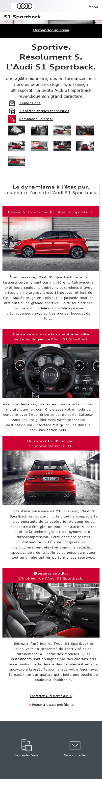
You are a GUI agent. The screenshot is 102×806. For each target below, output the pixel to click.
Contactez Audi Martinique (51, 696)
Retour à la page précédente (51, 704)
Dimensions (24, 103)
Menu (93, 7)
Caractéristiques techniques (38, 111)
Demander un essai (51, 30)
